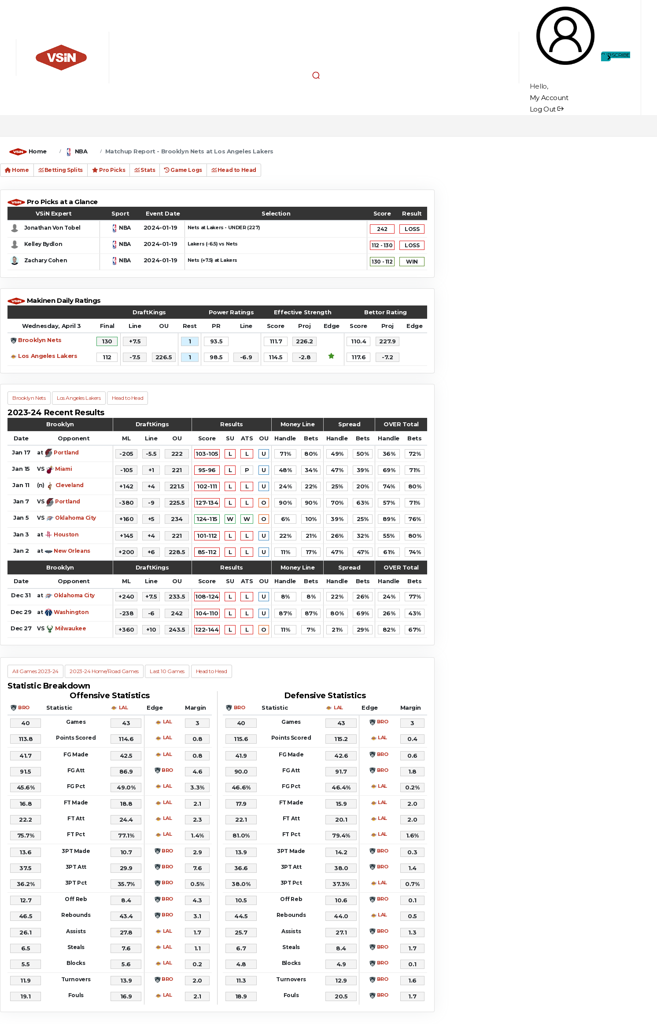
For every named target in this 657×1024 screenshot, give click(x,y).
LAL (123, 707)
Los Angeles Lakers (47, 355)
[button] (316, 75)
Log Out (547, 109)
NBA (81, 151)
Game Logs (183, 170)
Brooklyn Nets (40, 339)
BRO (24, 707)
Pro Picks (108, 170)
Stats (144, 170)
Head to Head (233, 170)
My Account (549, 97)
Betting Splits (60, 170)
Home (38, 151)
